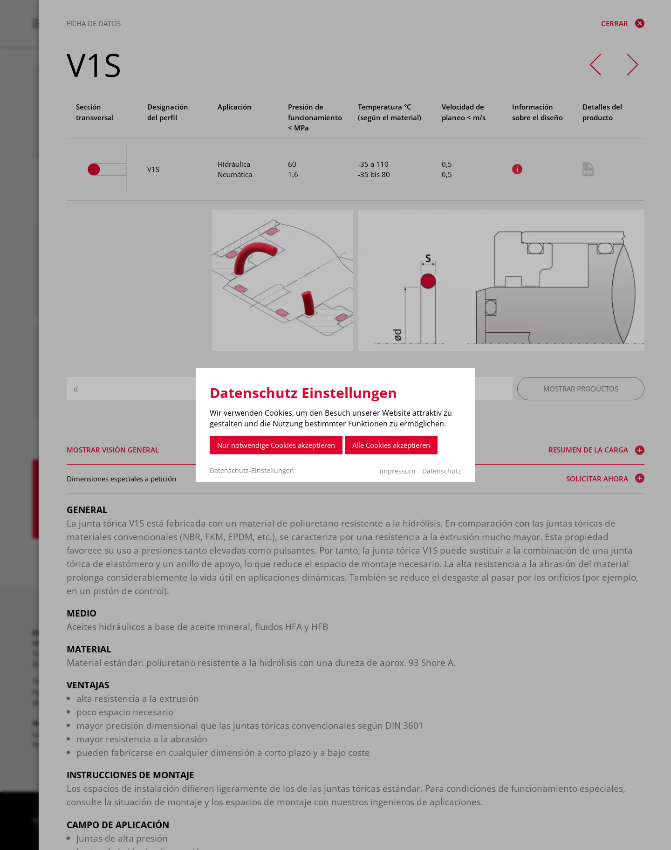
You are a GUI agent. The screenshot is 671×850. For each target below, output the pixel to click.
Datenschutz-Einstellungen (252, 470)
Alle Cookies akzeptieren (391, 445)
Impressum (397, 470)
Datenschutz (441, 470)
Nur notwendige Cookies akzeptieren (276, 445)
